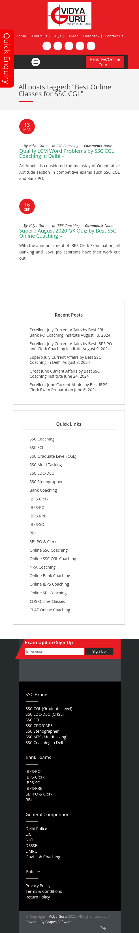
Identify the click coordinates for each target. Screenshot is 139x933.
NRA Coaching (43, 567)
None (107, 145)
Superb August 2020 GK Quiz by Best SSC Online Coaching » (67, 233)
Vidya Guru (58, 916)
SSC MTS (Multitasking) (46, 736)
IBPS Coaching (68, 225)
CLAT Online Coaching (50, 609)
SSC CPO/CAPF (39, 725)
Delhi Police (36, 828)
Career (72, 35)
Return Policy (38, 897)
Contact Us (114, 35)
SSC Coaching (67, 145)
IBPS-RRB (38, 516)
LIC (28, 834)
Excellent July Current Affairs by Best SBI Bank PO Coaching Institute (66, 332)
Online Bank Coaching (50, 575)
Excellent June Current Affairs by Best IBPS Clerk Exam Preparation (68, 387)
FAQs (56, 35)
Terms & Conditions (44, 891)
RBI (33, 533)
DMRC (31, 851)
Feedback (91, 35)
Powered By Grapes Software (49, 921)
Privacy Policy (38, 885)
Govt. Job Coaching (43, 856)
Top (103, 927)
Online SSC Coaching (49, 550)
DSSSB (32, 845)
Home (21, 35)
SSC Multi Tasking (46, 464)
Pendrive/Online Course (105, 62)
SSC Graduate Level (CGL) (53, 456)
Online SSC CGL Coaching (53, 558)
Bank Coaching (43, 490)
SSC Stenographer (46, 481)
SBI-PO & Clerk (43, 541)
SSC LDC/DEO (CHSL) (45, 714)
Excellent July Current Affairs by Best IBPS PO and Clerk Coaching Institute (71, 346)
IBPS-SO (37, 524)
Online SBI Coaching (48, 593)
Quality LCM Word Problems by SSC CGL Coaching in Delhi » (66, 153)
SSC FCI (36, 447)
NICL (30, 839)
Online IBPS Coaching (49, 584)
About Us (39, 35)
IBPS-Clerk (39, 499)
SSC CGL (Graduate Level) (49, 708)
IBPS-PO (37, 507)
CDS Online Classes (47, 601)
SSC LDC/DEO (42, 473)
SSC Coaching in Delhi (46, 742)
